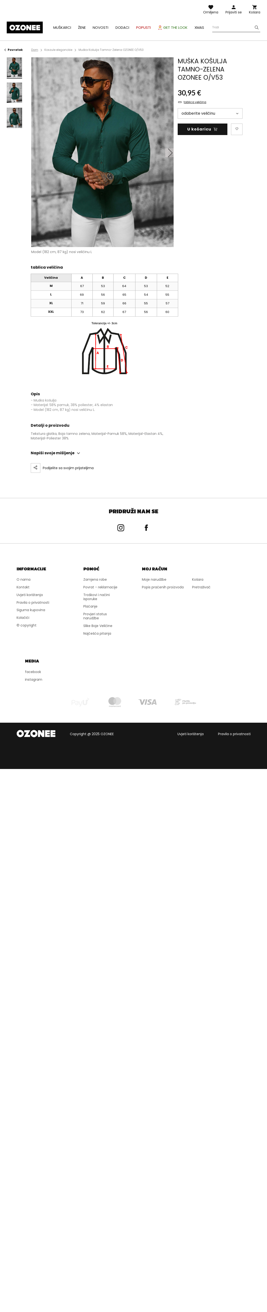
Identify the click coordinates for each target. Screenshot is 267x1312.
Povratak (13, 50)
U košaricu (199, 129)
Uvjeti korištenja (190, 733)
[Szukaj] (256, 27)
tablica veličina (195, 102)
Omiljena (210, 12)
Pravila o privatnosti (234, 733)
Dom (34, 50)
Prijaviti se (233, 12)
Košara (254, 12)
